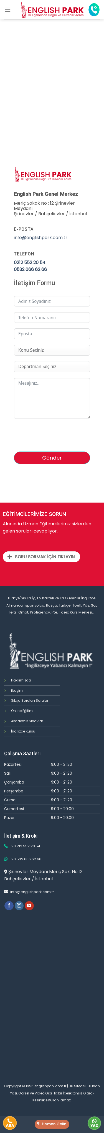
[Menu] (7, 9)
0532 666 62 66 (30, 269)
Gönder (52, 457)
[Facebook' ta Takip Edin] (9, 906)
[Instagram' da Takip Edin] (19, 906)
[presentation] (56, 435)
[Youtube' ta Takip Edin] (29, 906)
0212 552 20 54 (29, 262)
